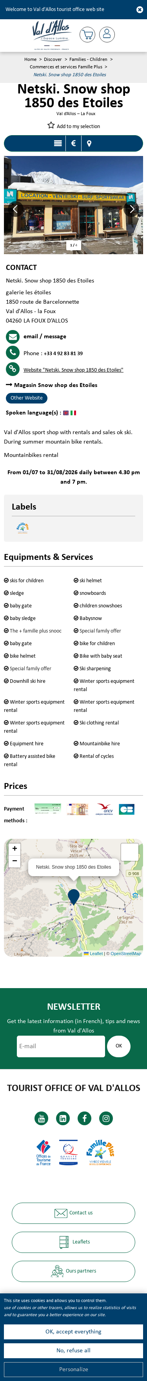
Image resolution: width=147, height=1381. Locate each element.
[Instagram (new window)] (106, 1118)
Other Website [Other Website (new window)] (27, 398)
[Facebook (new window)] (84, 1118)
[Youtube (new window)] (41, 1118)
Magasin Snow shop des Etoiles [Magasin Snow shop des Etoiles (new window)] (55, 385)
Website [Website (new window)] (73, 370)
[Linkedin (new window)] (63, 1118)
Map (89, 143)
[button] (87, 34)
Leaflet (93, 953)
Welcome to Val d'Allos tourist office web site (54, 10)
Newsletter (73, 1007)
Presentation (57, 143)
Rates (73, 143)
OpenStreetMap (126, 953)
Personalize (73, 1369)
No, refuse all (73, 1351)
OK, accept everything (73, 1332)
